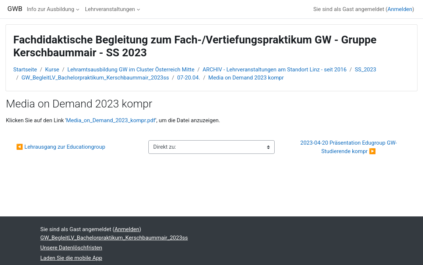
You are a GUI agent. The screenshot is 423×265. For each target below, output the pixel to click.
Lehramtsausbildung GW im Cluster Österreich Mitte (130, 69)
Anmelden (399, 9)
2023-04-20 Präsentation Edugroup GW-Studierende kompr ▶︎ (348, 146)
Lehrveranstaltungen (110, 9)
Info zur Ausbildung (50, 9)
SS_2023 (365, 69)
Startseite (25, 69)
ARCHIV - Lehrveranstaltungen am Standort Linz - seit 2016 (274, 69)
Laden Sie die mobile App (71, 258)
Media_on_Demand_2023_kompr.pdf (110, 120)
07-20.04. (188, 77)
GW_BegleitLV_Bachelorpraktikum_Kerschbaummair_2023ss (95, 77)
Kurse (52, 69)
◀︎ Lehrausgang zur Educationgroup (60, 147)
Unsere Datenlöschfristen (71, 247)
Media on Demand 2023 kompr (246, 77)
